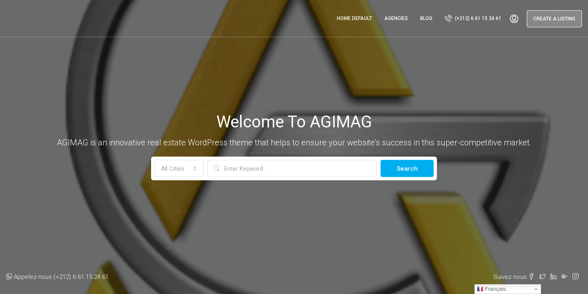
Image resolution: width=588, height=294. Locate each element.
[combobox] (178, 168)
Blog (426, 18)
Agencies (396, 18)
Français (491, 289)
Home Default (354, 18)
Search (407, 168)
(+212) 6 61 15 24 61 (473, 18)
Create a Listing (554, 19)
